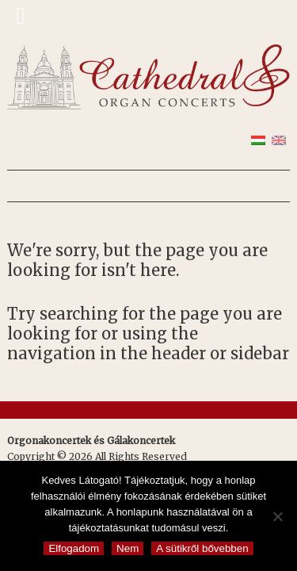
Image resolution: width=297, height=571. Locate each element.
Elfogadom (73, 548)
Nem (127, 548)
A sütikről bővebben (202, 548)
